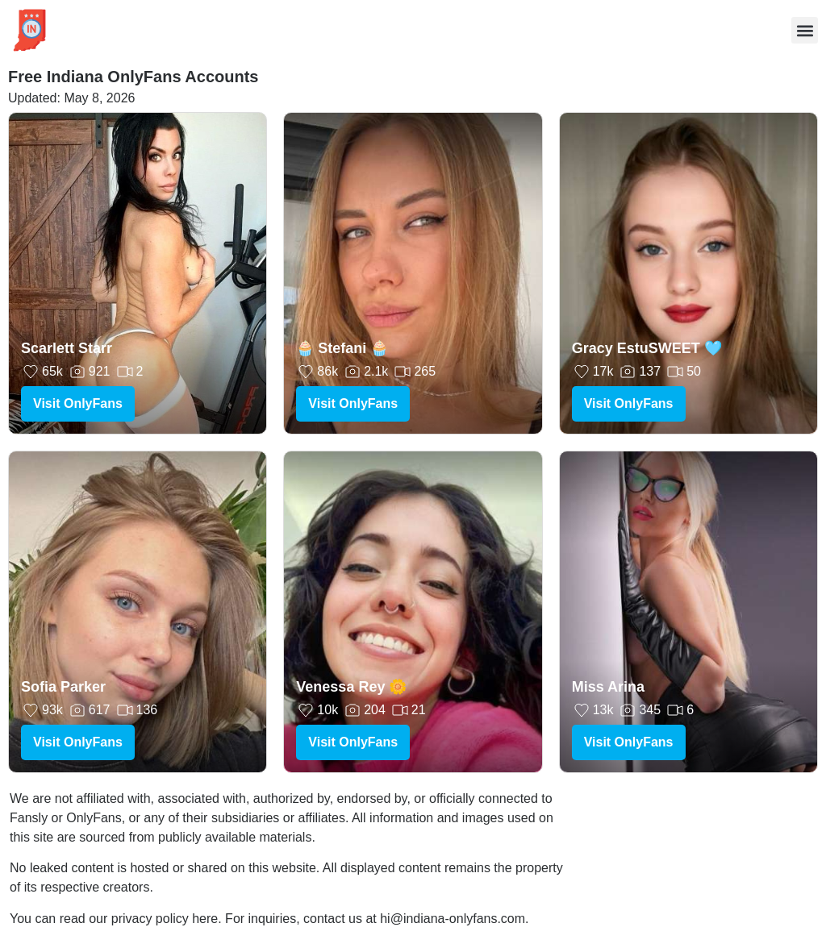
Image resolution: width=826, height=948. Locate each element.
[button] (804, 30)
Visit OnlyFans (78, 403)
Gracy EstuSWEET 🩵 (647, 348)
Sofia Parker (63, 687)
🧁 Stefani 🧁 (342, 348)
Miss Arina (608, 687)
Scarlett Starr (66, 348)
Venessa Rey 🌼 (351, 687)
